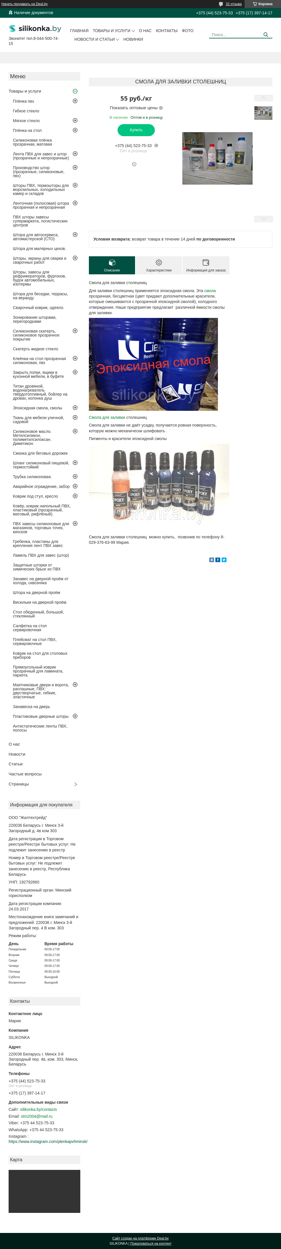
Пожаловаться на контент (150, 1244)
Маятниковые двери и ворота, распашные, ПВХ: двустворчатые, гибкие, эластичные (41, 691)
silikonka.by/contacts (38, 1109)
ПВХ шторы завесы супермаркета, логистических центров (40, 221)
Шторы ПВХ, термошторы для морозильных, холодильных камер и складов (41, 189)
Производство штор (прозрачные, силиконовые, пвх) (39, 171)
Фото (187, 30)
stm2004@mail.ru (36, 1116)
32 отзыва (234, 4)
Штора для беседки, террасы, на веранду (40, 296)
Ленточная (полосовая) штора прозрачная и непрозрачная (41, 205)
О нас (145, 30)
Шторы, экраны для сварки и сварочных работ (39, 260)
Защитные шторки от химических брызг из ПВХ (37, 567)
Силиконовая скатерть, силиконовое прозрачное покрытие (36, 335)
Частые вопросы (25, 773)
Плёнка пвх (23, 101)
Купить (136, 130)
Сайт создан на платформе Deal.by (140, 1238)
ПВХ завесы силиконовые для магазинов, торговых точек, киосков (41, 527)
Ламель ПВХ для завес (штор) (41, 555)
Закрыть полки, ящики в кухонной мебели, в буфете (38, 374)
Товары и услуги (111, 30)
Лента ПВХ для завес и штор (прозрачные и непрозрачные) (41, 156)
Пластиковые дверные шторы (41, 716)
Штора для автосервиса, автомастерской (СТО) (36, 236)
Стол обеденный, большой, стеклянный (38, 614)
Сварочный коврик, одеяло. (38, 307)
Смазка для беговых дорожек (40, 453)
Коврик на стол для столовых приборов (40, 655)
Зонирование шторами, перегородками (34, 319)
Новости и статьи (95, 39)
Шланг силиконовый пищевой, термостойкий (41, 465)
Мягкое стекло (26, 120)
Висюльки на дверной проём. (40, 602)
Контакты (167, 30)
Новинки (133, 39)
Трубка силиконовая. (32, 476)
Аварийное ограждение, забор (41, 486)
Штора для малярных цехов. (39, 248)
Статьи (16, 763)
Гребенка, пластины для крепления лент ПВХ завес (38, 543)
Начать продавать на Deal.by (24, 4)
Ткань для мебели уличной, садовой (38, 419)
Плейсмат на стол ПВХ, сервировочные (34, 641)
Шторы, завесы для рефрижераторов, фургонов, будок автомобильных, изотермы (39, 278)
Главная (79, 30)
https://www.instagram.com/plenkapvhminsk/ (48, 1141)
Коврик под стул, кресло (35, 496)
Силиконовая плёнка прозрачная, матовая (32, 142)
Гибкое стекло (26, 111)
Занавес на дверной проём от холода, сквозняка (41, 580)
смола (210, 290)
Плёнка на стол (27, 130)
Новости (17, 754)
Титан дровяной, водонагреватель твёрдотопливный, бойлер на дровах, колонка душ (40, 392)
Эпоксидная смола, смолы (37, 408)
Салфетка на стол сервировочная (30, 627)
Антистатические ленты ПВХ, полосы (40, 728)
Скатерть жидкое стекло (35, 349)
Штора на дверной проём (36, 592)
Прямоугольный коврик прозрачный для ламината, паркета (38, 671)
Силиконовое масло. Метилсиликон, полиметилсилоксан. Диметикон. (32, 437)
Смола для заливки (107, 417)
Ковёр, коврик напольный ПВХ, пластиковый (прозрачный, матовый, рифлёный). (42, 510)
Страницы (19, 783)
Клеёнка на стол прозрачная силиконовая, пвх (39, 360)
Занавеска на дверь (31, 706)
